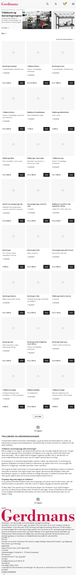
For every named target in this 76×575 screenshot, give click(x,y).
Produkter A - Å (19, 552)
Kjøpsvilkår (25, 548)
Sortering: (59, 39)
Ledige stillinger (40, 541)
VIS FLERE (38, 416)
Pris (4, 33)
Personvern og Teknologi (11, 544)
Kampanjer (35, 552)
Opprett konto (7, 548)
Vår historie (29, 541)
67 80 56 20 (20, 561)
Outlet (28, 552)
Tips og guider (20, 557)
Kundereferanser (8, 557)
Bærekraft (50, 541)
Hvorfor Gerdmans (18, 541)
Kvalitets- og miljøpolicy (63, 541)
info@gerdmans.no (9, 561)
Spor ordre (17, 548)
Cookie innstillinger (9, 572)
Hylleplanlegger (7, 552)
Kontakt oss (6, 541)
